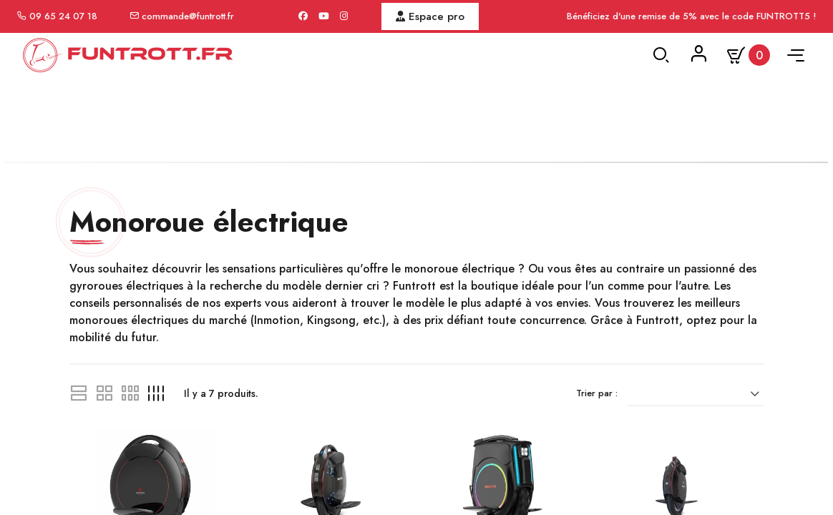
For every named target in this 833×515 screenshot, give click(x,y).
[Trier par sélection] (701, 449)
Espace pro (430, 16)
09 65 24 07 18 (63, 16)
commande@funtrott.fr (188, 16)
